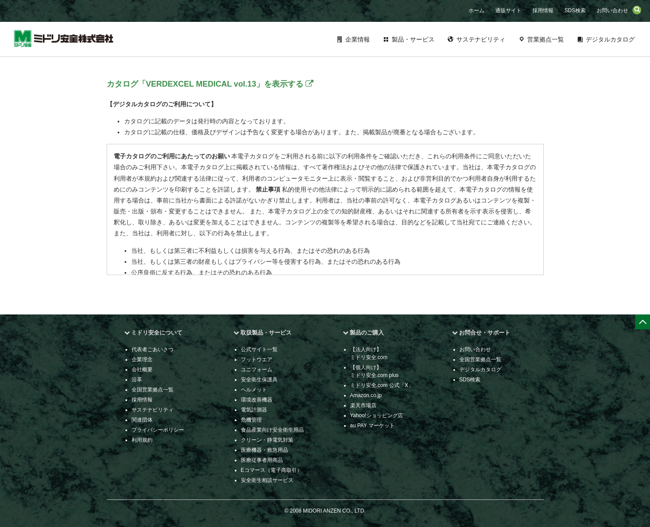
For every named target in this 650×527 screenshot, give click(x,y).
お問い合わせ (612, 10)
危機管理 (251, 420)
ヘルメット (254, 390)
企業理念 (142, 359)
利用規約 (142, 440)
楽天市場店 (363, 405)
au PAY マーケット (372, 425)
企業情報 (357, 39)
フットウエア (256, 359)
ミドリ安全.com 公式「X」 (382, 385)
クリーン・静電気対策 (267, 440)
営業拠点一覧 (545, 39)
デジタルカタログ (610, 39)
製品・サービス (413, 39)
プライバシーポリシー (158, 430)
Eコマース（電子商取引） (271, 470)
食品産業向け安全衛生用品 (272, 430)
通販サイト (508, 10)
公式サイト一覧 (259, 349)
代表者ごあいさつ (153, 349)
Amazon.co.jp (366, 395)
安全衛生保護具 (259, 380)
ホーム (476, 10)
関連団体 (142, 420)
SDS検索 (575, 10)
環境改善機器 (256, 400)
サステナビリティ (480, 39)
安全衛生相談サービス (267, 480)
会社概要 (142, 369)
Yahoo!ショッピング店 (376, 415)
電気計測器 (254, 410)
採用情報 (542, 10)
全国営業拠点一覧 (153, 390)
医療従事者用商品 (262, 460)
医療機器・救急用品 (264, 450)
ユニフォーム (256, 369)
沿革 (137, 380)
